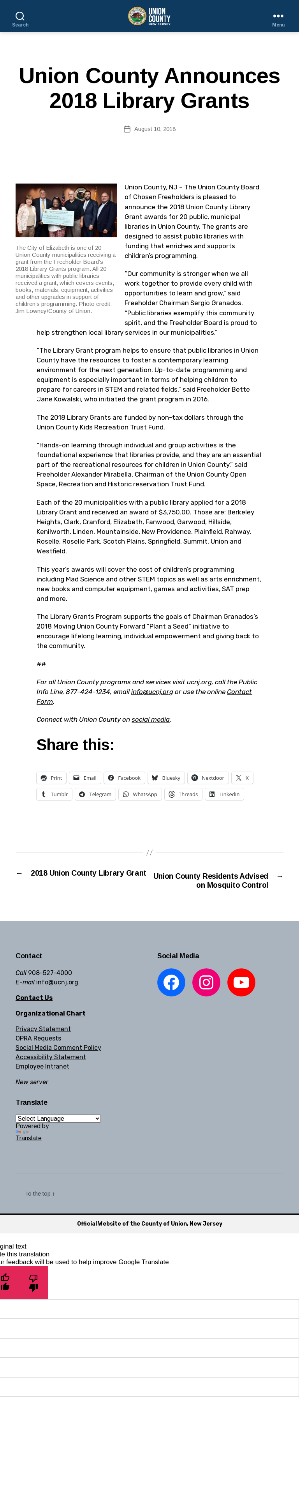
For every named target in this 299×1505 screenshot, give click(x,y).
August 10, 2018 (155, 128)
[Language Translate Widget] (58, 1131)
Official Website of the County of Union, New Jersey (149, 1236)
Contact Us (34, 1010)
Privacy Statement (43, 1041)
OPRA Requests (38, 1051)
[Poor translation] (33, 1295)
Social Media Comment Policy (58, 1060)
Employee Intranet (42, 1079)
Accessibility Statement (51, 1069)
